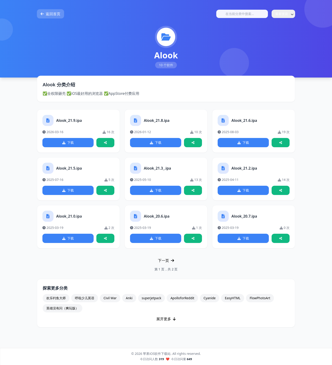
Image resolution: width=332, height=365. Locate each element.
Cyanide (210, 299)
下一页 (166, 262)
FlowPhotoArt (260, 299)
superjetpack (151, 299)
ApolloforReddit (182, 299)
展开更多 (166, 320)
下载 (68, 143)
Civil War (110, 299)
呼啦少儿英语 (84, 299)
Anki (129, 299)
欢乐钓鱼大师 (56, 299)
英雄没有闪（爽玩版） (62, 310)
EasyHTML (232, 299)
